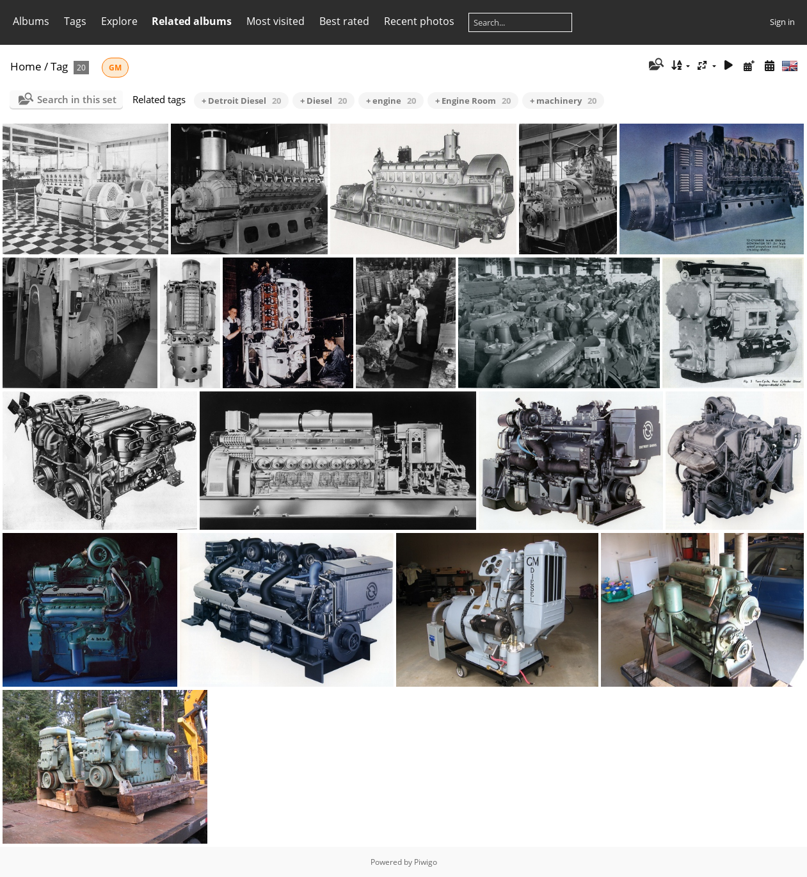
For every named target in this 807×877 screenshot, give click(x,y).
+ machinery (563, 100)
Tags (75, 21)
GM (115, 67)
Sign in (782, 22)
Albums (31, 21)
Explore (119, 21)
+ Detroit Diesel (241, 100)
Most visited (275, 21)
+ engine (391, 100)
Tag (59, 66)
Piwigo (425, 862)
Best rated (344, 21)
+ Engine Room (473, 100)
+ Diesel (323, 100)
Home (26, 66)
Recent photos (419, 21)
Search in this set (76, 99)
